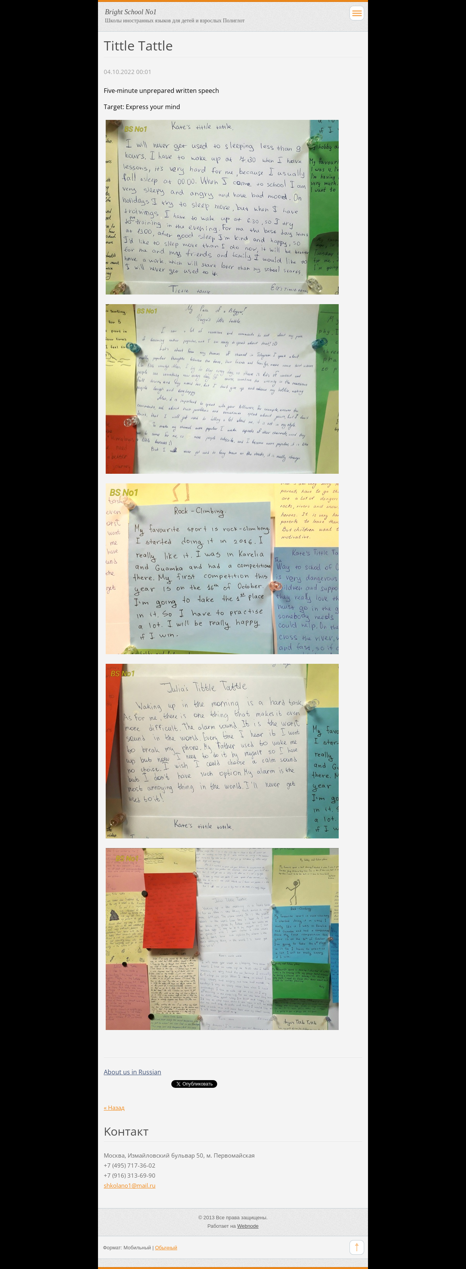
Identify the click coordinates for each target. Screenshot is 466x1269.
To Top (357, 1247)
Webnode (247, 1226)
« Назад (114, 1107)
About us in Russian (132, 1072)
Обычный (166, 1247)
